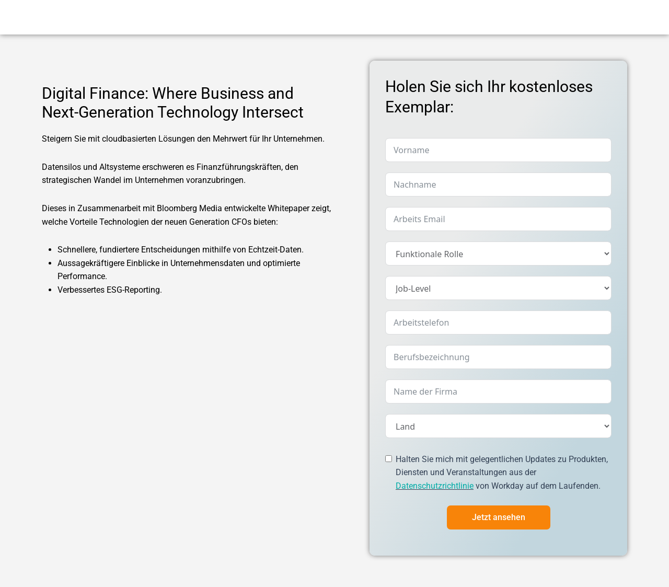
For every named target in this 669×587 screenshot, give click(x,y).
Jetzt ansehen (498, 517)
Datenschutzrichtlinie (435, 486)
